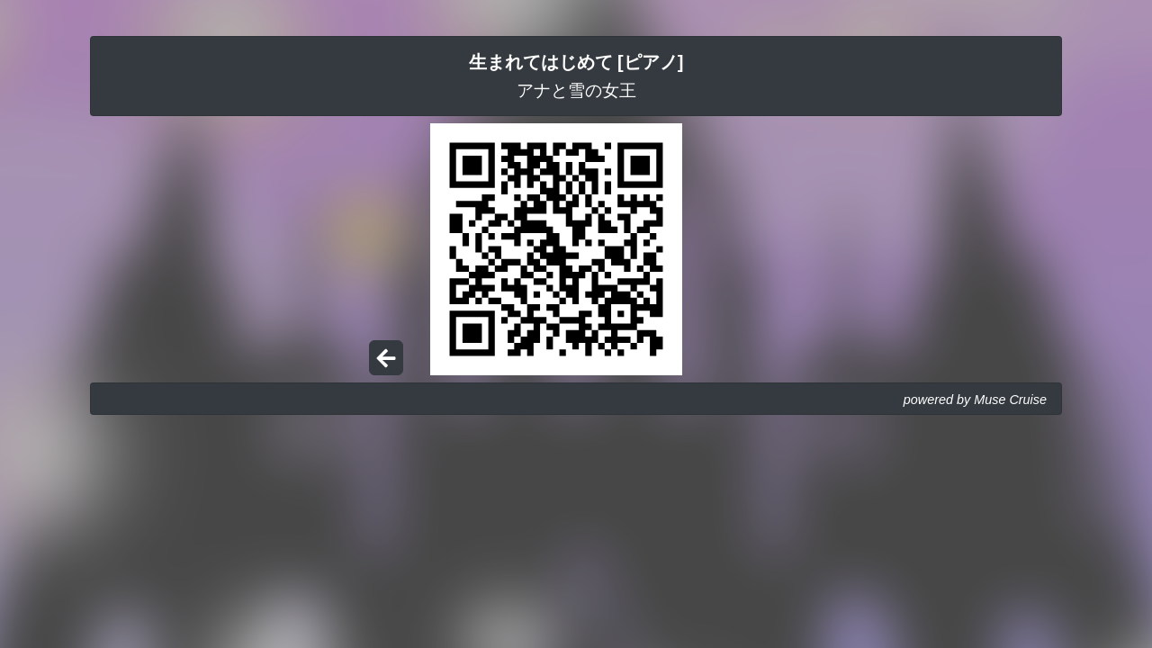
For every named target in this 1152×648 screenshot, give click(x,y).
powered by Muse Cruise (975, 399)
